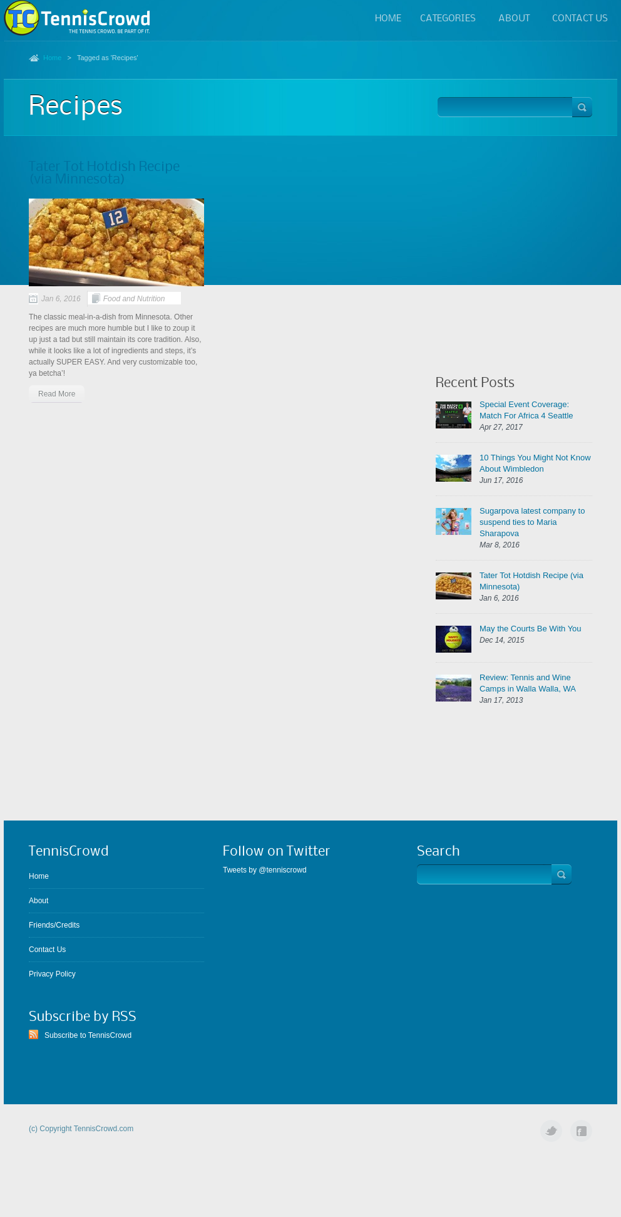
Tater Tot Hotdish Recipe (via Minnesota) (104, 173)
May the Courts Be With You (531, 628)
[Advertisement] (514, 239)
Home (388, 18)
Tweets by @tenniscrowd (265, 870)
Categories (448, 19)
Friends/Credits (54, 925)
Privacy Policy (52, 974)
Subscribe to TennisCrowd (87, 1035)
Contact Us (580, 18)
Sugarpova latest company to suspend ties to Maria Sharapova (532, 522)
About (513, 19)
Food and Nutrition (134, 298)
